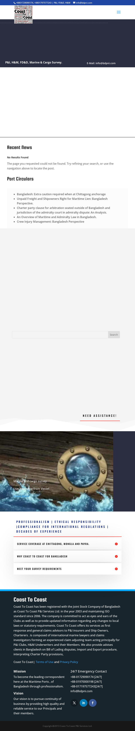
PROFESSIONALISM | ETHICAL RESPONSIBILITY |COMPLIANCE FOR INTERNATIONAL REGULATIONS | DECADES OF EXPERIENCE (62, 526)
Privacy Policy (69, 662)
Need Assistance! (100, 415)
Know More (21, 496)
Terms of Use (44, 662)
